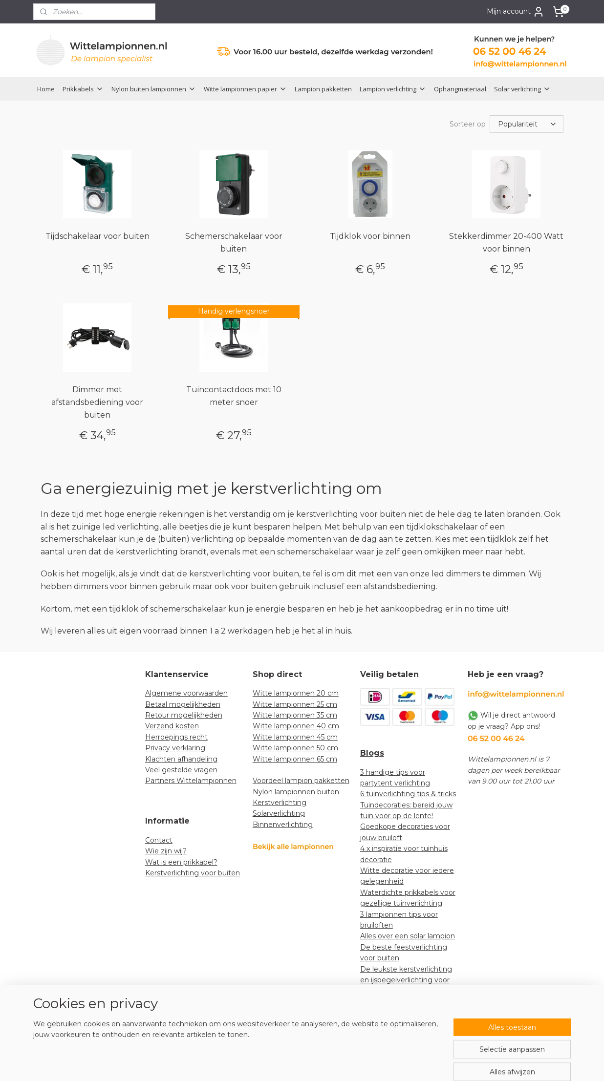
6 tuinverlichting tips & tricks (408, 793)
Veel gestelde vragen (181, 769)
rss (290, 1063)
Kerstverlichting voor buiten (192, 873)
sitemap (272, 1063)
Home (46, 89)
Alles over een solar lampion (407, 936)
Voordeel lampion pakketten (301, 780)
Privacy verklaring (175, 747)
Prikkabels (83, 89)
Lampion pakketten (323, 89)
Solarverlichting (279, 813)
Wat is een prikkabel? (181, 862)
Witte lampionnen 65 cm (295, 759)
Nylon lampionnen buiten (296, 791)
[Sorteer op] (526, 124)
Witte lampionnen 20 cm (296, 693)
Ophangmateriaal (460, 89)
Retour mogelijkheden (183, 715)
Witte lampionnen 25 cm (295, 704)
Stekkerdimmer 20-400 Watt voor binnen (506, 243)
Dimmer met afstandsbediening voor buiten (97, 402)
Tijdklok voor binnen (370, 236)
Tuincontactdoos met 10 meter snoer (233, 396)
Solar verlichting (522, 89)
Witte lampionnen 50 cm (295, 747)
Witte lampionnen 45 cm (295, 737)
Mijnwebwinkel (411, 1063)
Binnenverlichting (283, 824)
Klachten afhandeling (181, 759)
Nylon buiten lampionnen (153, 89)
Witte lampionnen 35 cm (295, 715)
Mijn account (515, 12)
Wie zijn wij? (166, 851)
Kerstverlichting (279, 802)
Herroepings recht (176, 737)
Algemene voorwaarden (186, 693)
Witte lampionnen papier (245, 89)
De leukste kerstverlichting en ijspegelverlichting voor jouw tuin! (406, 980)
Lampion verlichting (393, 89)
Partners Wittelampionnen (191, 780)
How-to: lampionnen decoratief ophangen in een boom (407, 1012)
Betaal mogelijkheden (182, 704)
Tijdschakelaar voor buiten (97, 236)
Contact (159, 840)
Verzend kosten (172, 725)
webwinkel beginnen (326, 1063)
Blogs (372, 753)
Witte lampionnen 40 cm (296, 725)
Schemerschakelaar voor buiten (233, 243)
